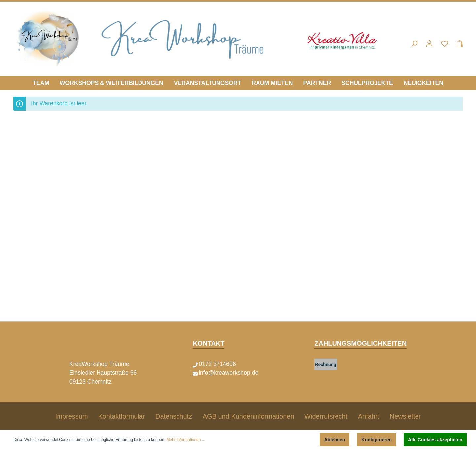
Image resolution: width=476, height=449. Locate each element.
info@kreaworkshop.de (228, 372)
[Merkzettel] (444, 44)
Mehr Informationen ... (185, 439)
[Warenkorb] (457, 44)
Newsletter (405, 416)
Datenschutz (173, 416)
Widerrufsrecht (325, 416)
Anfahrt (368, 416)
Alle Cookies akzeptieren (435, 439)
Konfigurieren (376, 439)
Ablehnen (334, 439)
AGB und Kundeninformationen (248, 416)
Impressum (71, 416)
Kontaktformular (121, 416)
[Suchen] (414, 44)
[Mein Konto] (429, 44)
